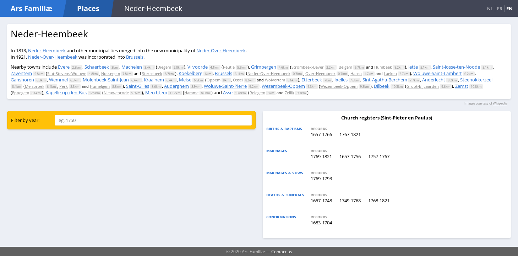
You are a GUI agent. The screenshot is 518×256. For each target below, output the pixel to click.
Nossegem (110, 73)
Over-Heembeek (320, 73)
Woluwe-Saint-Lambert (437, 73)
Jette (413, 67)
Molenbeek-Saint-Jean (106, 79)
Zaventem (21, 73)
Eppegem (20, 92)
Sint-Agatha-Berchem (384, 79)
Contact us (281, 251)
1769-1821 (321, 156)
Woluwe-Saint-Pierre (225, 86)
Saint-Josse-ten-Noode (456, 67)
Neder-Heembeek (47, 50)
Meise (185, 79)
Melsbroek (34, 86)
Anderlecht (433, 79)
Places (88, 8)
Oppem (213, 79)
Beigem (345, 67)
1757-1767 (378, 156)
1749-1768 (350, 200)
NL (490, 8)
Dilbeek (381, 86)
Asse (228, 92)
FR (499, 8)
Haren (356, 73)
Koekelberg (190, 73)
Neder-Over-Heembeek (221, 50)
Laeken (390, 73)
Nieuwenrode (116, 92)
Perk (63, 86)
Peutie (229, 67)
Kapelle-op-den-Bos (66, 92)
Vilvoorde (197, 67)
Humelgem (100, 86)
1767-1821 (350, 134)
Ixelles (341, 79)
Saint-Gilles (137, 86)
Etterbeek (311, 79)
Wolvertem (275, 79)
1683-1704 (321, 222)
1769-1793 (321, 178)
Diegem (164, 67)
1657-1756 (350, 156)
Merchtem (156, 92)
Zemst (461, 86)
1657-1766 (321, 134)
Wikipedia (500, 103)
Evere (64, 67)
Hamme (191, 92)
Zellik (289, 92)
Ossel (238, 79)
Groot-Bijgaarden (423, 86)
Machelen (131, 67)
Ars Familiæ (31, 8)
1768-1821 (378, 200)
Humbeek (383, 67)
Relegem (257, 92)
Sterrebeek (152, 73)
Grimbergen (263, 67)
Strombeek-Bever (307, 67)
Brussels (134, 57)
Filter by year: (25, 120)
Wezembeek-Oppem (283, 86)
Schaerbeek (96, 67)
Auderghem (176, 86)
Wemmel (58, 79)
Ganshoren (22, 79)
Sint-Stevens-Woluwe (66, 73)
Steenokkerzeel (476, 79)
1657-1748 (321, 200)
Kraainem (154, 79)
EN (509, 8)
